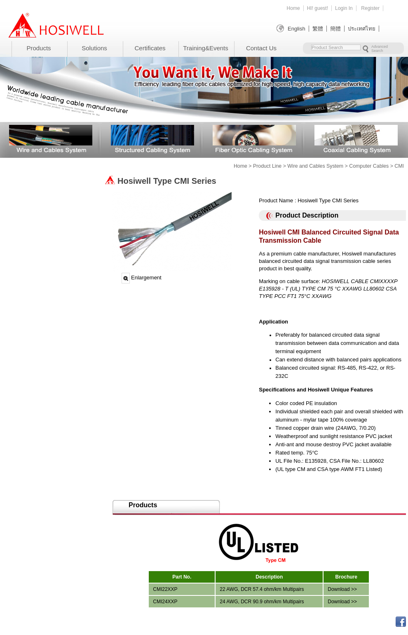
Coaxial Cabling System (356, 139)
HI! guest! (317, 8)
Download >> (342, 589)
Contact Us (261, 48)
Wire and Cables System (50, 139)
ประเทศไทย (361, 29)
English (296, 29)
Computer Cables (369, 166)
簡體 (335, 29)
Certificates (149, 48)
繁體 (317, 29)
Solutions (94, 48)
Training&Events (205, 48)
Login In (344, 8)
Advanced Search (379, 49)
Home (293, 8)
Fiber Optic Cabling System (254, 139)
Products (38, 48)
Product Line (267, 166)
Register (370, 8)
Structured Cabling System (152, 139)
